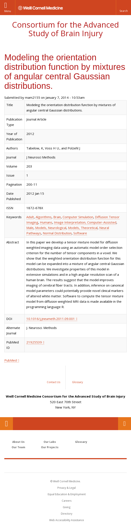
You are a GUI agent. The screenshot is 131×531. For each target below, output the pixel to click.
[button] (123, 7)
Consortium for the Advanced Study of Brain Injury (65, 29)
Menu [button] (7, 11)
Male (29, 228)
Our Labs (50, 442)
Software (80, 233)
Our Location (6, 423)
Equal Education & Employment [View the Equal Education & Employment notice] (67, 494)
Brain (57, 217)
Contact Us (124, 423)
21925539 (34, 342)
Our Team (18, 447)
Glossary (81, 442)
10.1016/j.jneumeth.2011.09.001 (50, 318)
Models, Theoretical (83, 228)
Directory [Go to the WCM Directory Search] (66, 513)
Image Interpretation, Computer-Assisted (85, 222)
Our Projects (49, 447)
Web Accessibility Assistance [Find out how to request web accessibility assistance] (66, 520)
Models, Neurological (50, 228)
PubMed (10, 360)
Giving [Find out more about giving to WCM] (66, 507)
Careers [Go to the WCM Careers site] (66, 501)
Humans (46, 222)
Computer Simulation (78, 217)
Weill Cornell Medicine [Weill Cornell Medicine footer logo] (66, 465)
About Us (18, 442)
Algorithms (44, 217)
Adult (30, 217)
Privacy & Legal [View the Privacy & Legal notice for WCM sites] (66, 488)
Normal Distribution (57, 233)
